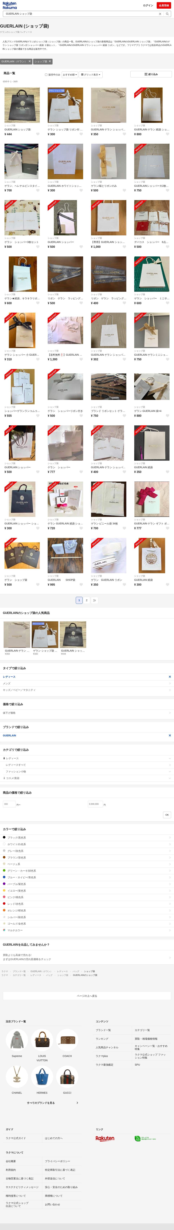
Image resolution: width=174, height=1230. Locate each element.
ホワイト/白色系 (87, 844)
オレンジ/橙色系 (87, 910)
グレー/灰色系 (87, 850)
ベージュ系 (87, 864)
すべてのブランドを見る (41, 1102)
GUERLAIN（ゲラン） (16, 61)
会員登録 (164, 5)
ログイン (148, 5)
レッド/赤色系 (87, 903)
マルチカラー (87, 930)
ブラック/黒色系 (87, 837)
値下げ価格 (87, 712)
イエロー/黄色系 (87, 890)
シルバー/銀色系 (87, 917)
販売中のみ (52, 74)
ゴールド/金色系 (87, 923)
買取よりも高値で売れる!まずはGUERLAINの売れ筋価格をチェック (87, 957)
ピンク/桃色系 (87, 897)
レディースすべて (88, 764)
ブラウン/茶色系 (87, 857)
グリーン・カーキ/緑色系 (87, 870)
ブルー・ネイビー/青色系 (87, 877)
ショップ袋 (43, 61)
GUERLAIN (87, 735)
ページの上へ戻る (87, 995)
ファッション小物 (88, 771)
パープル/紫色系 (87, 883)
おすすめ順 (70, 74)
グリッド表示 (90, 74)
